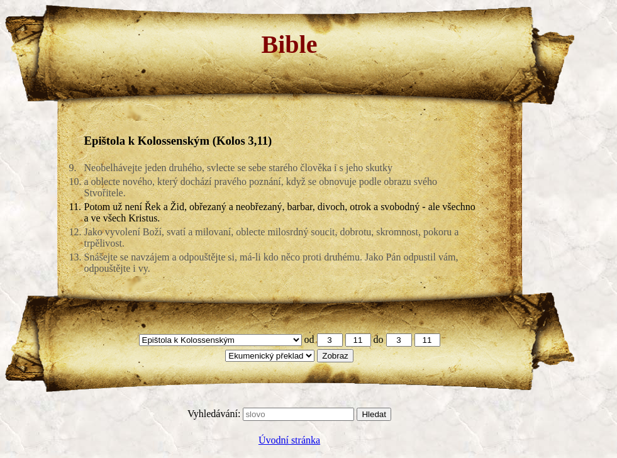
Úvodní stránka (289, 440)
